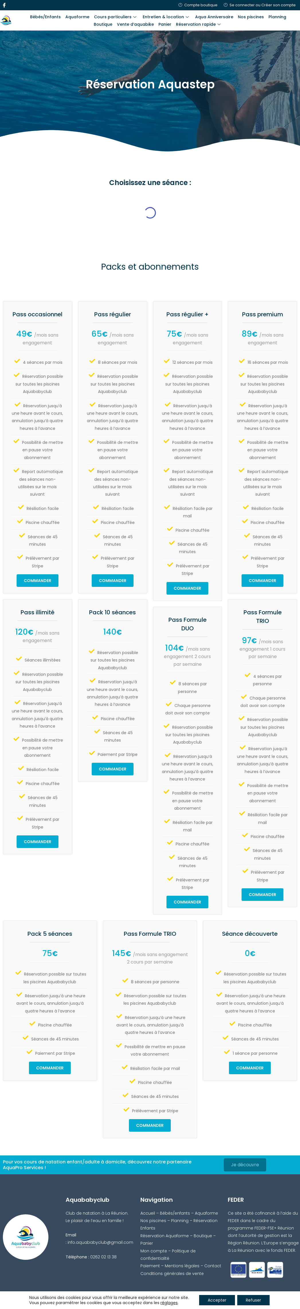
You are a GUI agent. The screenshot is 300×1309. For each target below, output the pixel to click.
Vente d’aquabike (135, 24)
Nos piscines (251, 17)
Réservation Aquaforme (164, 1236)
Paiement (150, 1266)
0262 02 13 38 (103, 1257)
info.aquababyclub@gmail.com (100, 1242)
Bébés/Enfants (45, 17)
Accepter (217, 1300)
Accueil (147, 1213)
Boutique (103, 24)
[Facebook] (4, 5)
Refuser (253, 1300)
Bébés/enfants (175, 1213)
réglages (169, 1302)
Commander (37, 580)
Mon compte (153, 1251)
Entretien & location (166, 17)
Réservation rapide (198, 24)
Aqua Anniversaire (214, 17)
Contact (212, 1266)
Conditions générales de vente (172, 1273)
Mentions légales (182, 1266)
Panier (164, 24)
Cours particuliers (115, 17)
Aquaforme (77, 17)
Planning (277, 17)
